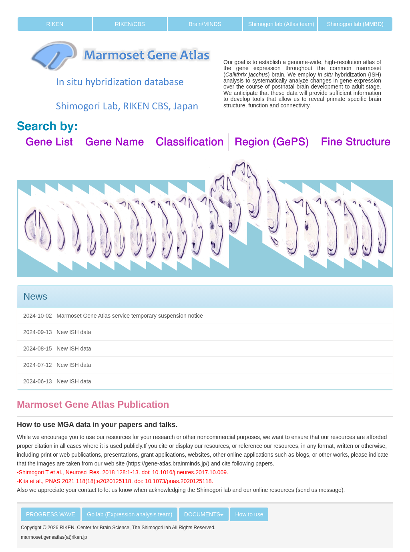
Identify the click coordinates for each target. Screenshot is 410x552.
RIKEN (54, 24)
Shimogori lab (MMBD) (355, 24)
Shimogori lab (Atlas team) (281, 24)
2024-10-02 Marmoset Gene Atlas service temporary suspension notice (113, 315)
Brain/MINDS (205, 24)
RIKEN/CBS (130, 24)
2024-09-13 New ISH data (57, 332)
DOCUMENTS (203, 514)
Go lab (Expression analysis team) (129, 514)
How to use (249, 514)
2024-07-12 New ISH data (57, 365)
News (35, 296)
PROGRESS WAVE (50, 514)
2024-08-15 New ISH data (57, 348)
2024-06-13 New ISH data (57, 381)
